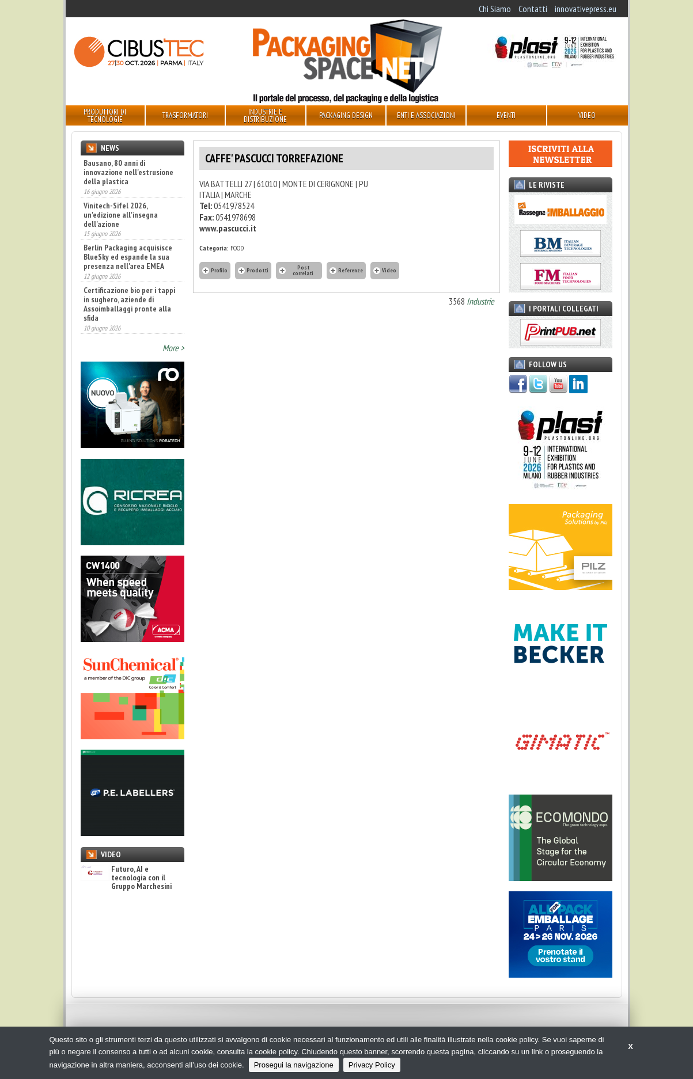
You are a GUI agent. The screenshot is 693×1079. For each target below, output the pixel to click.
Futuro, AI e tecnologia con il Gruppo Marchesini (126, 878)
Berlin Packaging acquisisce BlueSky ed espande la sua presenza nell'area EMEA (128, 257)
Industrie (480, 301)
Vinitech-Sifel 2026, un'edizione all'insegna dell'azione (121, 215)
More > (173, 348)
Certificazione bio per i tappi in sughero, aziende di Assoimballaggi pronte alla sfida (129, 304)
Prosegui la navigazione (294, 1065)
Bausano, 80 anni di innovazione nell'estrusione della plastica (128, 172)
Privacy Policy (372, 1065)
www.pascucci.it (227, 228)
